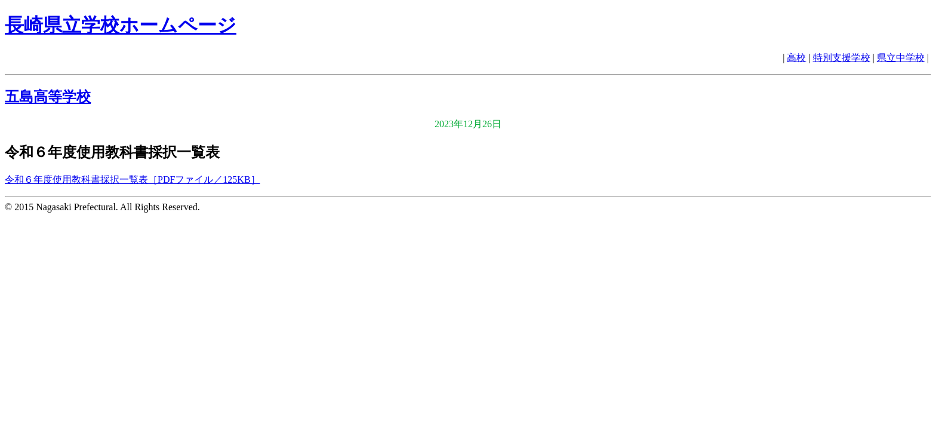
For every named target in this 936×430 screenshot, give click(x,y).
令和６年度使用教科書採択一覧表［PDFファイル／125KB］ (132, 179)
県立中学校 (901, 58)
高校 (796, 58)
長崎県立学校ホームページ (120, 25)
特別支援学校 (841, 58)
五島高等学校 (48, 97)
